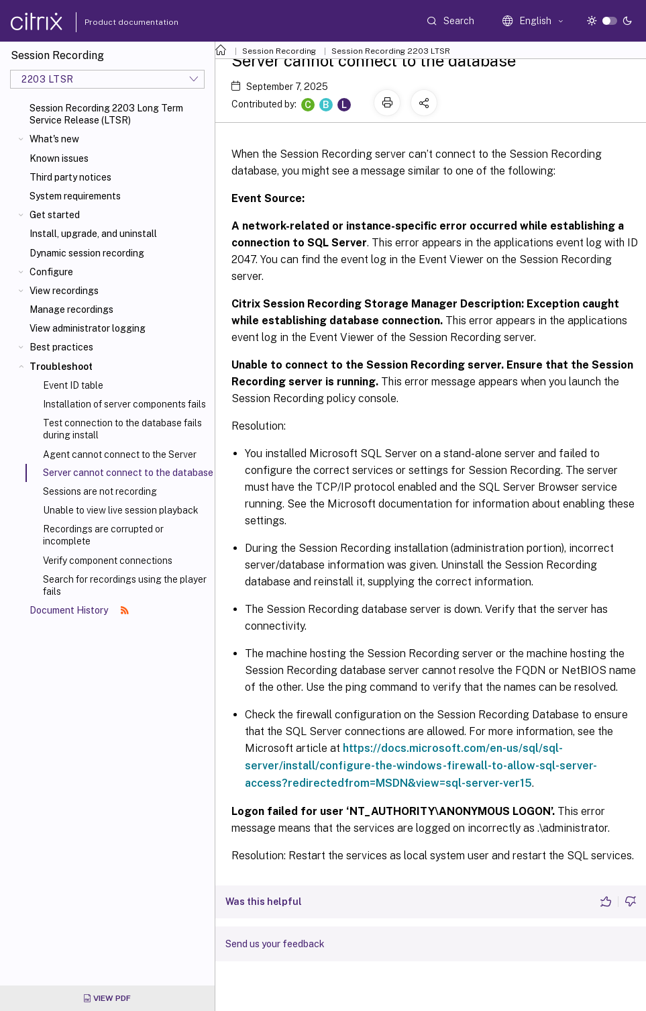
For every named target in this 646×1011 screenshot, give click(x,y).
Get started (55, 214)
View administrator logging (88, 328)
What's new (54, 139)
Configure (51, 272)
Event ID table (73, 385)
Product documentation (115, 22)
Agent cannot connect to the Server (120, 454)
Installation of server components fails (124, 404)
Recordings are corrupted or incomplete (103, 535)
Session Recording (279, 51)
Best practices (61, 347)
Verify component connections (107, 560)
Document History (79, 610)
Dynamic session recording (87, 253)
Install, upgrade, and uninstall (93, 233)
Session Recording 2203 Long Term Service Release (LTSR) (106, 114)
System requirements (75, 196)
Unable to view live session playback (121, 510)
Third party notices (70, 177)
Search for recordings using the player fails (125, 585)
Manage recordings (71, 309)
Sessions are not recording (100, 491)
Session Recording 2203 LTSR (390, 51)
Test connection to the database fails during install (122, 429)
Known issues (59, 158)
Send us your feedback (275, 943)
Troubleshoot (61, 366)
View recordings (64, 290)
